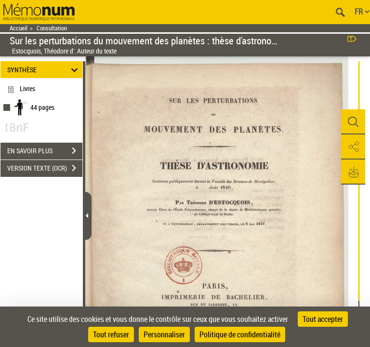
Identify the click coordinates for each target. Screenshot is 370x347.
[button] (353, 121)
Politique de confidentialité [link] (239, 334)
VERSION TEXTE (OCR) (44, 168)
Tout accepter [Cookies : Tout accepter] (323, 319)
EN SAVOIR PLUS (44, 151)
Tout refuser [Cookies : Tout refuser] (111, 334)
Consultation (52, 28)
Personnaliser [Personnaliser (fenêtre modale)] (164, 334)
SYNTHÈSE (44, 69)
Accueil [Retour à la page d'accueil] (18, 28)
